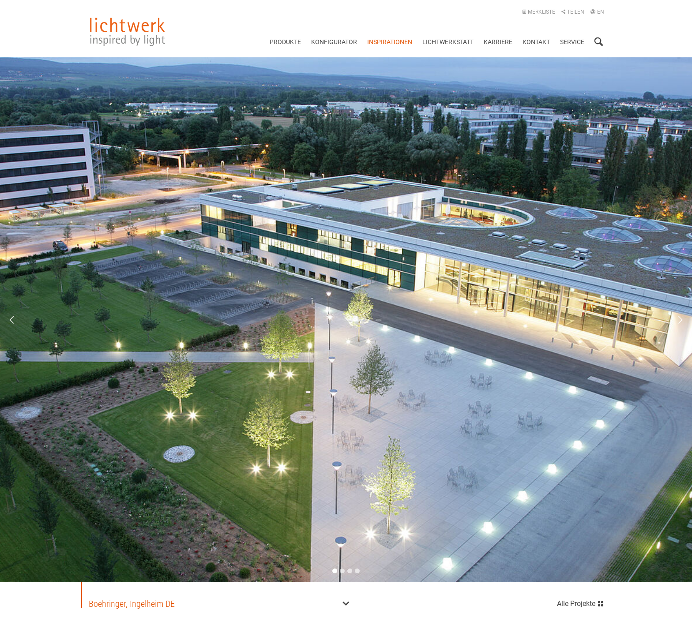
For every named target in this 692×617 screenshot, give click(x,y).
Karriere (498, 41)
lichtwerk (127, 32)
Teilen (572, 12)
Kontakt (536, 41)
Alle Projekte (580, 602)
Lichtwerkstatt (448, 41)
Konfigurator (334, 41)
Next (674, 320)
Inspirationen (389, 41)
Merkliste (538, 12)
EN (597, 12)
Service (572, 41)
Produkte (285, 41)
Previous (17, 320)
